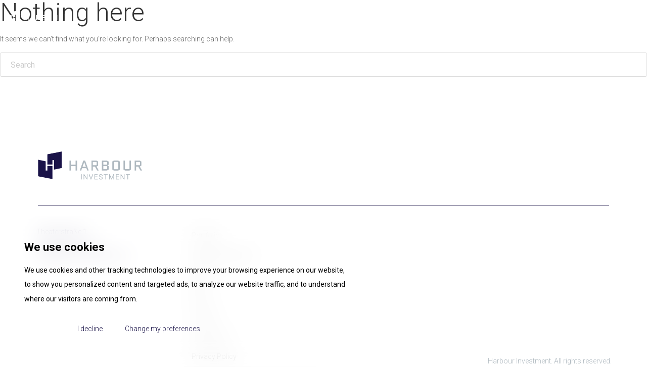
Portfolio (531, 18)
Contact (616, 18)
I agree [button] (44, 329)
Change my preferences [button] (162, 329)
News (575, 18)
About (405, 18)
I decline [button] (90, 329)
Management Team (466, 18)
